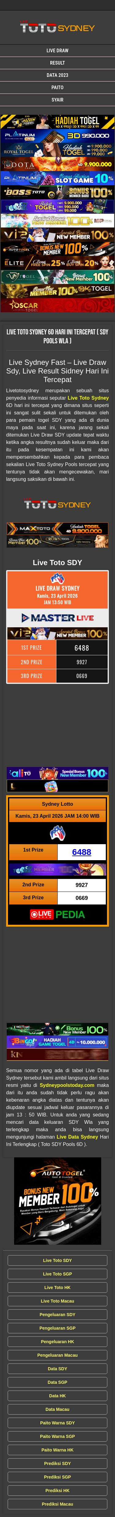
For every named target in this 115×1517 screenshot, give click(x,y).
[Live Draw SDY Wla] (57, 122)
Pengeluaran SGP (57, 1328)
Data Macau (58, 1409)
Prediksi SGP (57, 1477)
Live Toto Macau (57, 1301)
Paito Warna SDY (57, 1422)
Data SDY (57, 1368)
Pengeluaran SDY (57, 1314)
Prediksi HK (57, 1490)
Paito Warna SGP (57, 1436)
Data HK (57, 1395)
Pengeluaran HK (57, 1341)
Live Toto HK (57, 1287)
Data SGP (57, 1382)
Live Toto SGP (57, 1273)
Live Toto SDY (57, 1260)
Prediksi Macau (57, 1504)
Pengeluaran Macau (57, 1355)
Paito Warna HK (57, 1449)
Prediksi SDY (57, 1463)
